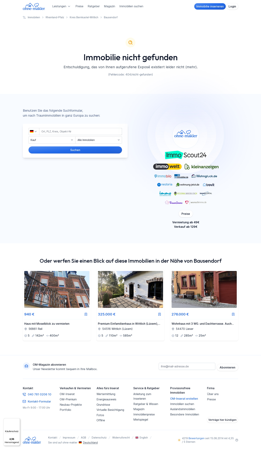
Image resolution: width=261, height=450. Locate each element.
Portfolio (65, 410)
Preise (79, 6)
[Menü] (18, 420)
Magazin (109, 6)
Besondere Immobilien (184, 414)
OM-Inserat (67, 394)
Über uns (213, 394)
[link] (57, 305)
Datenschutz (99, 437)
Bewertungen (197, 438)
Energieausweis (106, 399)
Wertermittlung (106, 394)
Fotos (100, 415)
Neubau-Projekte (71, 404)
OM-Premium (68, 399)
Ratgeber (94, 6)
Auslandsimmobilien (182, 409)
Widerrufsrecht (121, 437)
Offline (101, 420)
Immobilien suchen (131, 6)
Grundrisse (103, 404)
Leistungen (61, 6)
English (141, 437)
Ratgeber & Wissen (145, 404)
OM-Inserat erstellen (184, 398)
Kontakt (52, 437)
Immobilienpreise (144, 414)
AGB (83, 437)
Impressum (69, 437)
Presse (211, 399)
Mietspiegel (140, 419)
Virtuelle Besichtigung (110, 410)
